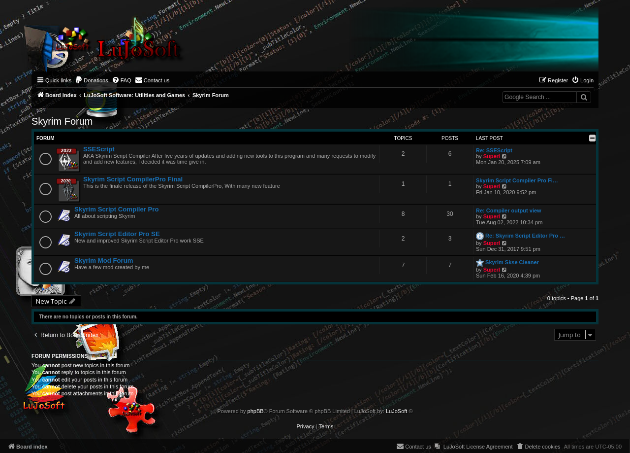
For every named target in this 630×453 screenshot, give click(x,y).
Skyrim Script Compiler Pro (116, 209)
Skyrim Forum (62, 121)
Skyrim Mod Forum (103, 260)
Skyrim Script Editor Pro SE (117, 234)
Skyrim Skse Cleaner (512, 262)
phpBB (256, 411)
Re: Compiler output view (508, 210)
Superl (491, 156)
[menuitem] (91, 80)
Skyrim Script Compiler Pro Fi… (517, 180)
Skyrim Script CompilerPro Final (133, 179)
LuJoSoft (396, 411)
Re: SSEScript (494, 150)
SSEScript (99, 149)
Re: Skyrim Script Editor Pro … (525, 236)
